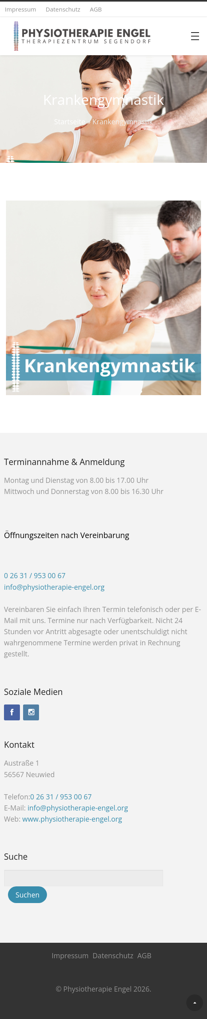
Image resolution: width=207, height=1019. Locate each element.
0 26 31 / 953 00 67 (35, 575)
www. (72, 819)
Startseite (69, 121)
